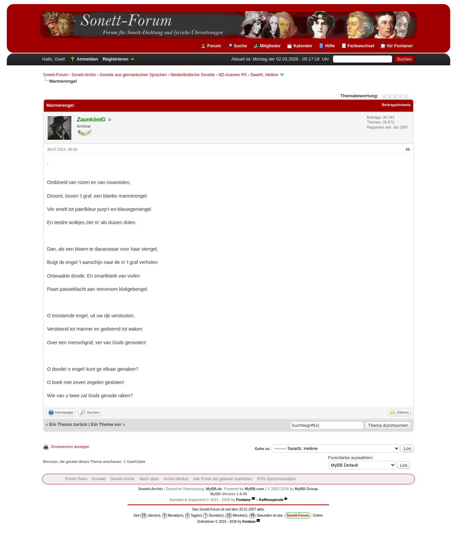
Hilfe (330, 45)
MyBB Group (306, 489)
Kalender (303, 45)
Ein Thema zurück (68, 424)
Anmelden (87, 59)
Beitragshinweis (396, 105)
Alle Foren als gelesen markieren (222, 479)
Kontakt (99, 479)
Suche (240, 45)
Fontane (243, 500)
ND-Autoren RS (232, 74)
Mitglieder (270, 45)
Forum (214, 45)
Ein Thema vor (106, 424)
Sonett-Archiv (84, 74)
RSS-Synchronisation (276, 479)
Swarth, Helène (264, 74)
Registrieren (115, 59)
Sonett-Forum (55, 74)
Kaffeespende (271, 500)
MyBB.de (214, 489)
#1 (408, 149)
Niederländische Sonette (192, 74)
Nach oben (149, 479)
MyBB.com (254, 489)
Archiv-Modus (175, 479)
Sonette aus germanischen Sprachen (133, 74)
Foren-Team (76, 479)
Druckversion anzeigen (70, 447)
